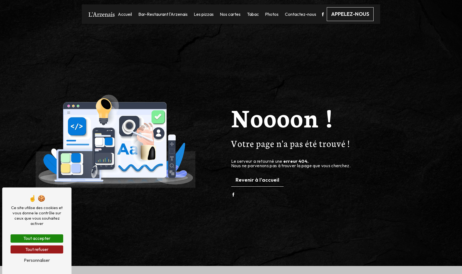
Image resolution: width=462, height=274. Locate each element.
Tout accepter (36, 238)
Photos (272, 14)
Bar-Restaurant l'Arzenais (163, 14)
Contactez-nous (300, 14)
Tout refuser (37, 249)
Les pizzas (204, 14)
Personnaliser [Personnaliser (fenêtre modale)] (37, 260)
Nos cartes (230, 14)
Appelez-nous (350, 14)
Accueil (125, 14)
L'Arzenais (101, 14)
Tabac (253, 14)
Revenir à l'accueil (257, 180)
